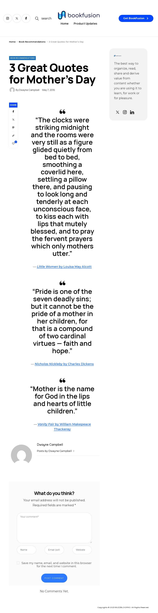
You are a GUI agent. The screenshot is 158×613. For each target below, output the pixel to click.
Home (65, 23)
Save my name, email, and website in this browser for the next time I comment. (56, 565)
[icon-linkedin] (132, 112)
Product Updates (85, 23)
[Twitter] (13, 120)
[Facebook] (13, 112)
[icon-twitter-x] (16, 18)
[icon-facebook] (26, 18)
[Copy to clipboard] (13, 136)
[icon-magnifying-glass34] (43, 18)
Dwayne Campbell (29, 90)
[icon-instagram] (7, 18)
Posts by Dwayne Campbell (56, 450)
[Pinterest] (13, 128)
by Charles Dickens (64, 364)
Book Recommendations (32, 42)
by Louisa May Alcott (64, 266)
